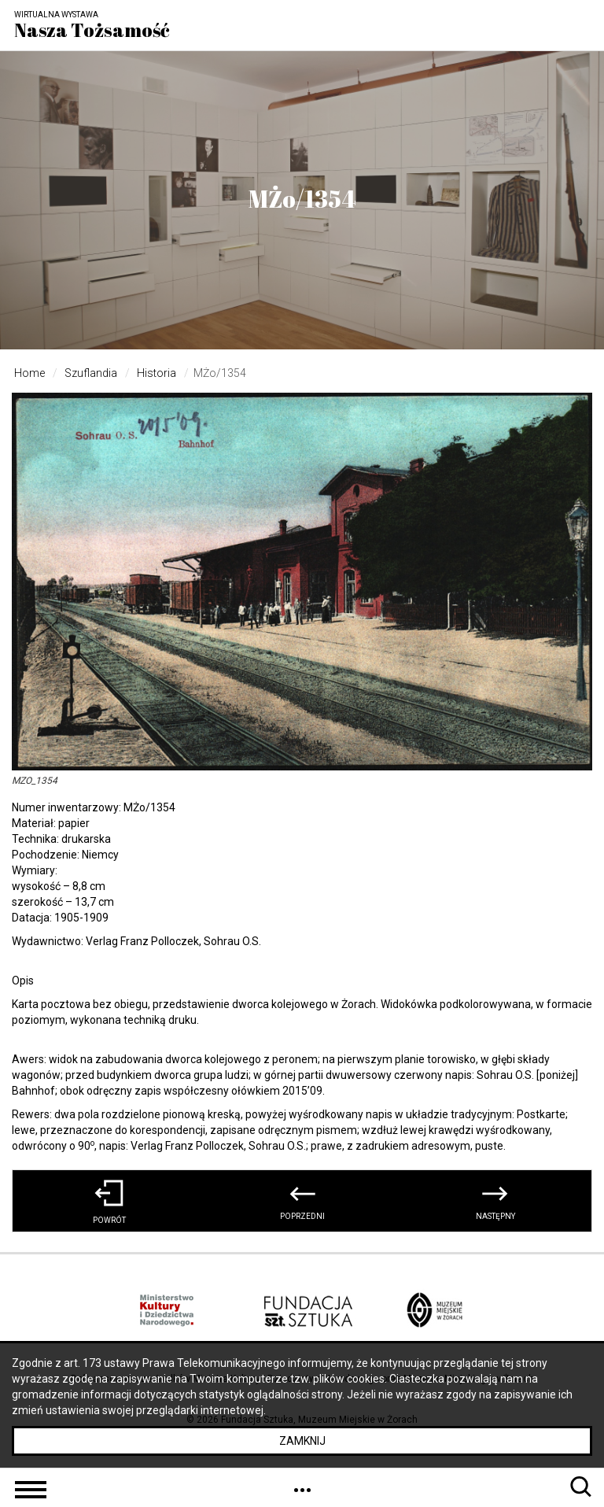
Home (29, 373)
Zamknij (302, 1441)
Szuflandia (90, 373)
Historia (156, 373)
